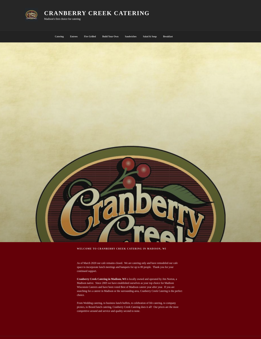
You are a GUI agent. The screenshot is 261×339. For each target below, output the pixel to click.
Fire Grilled (90, 36)
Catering (59, 36)
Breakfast (168, 36)
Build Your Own (110, 36)
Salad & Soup (150, 36)
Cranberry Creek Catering (97, 13)
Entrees (74, 36)
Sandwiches (130, 36)
